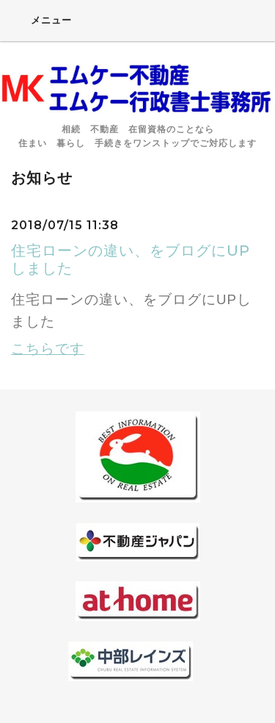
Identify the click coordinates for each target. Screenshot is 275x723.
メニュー (41, 20)
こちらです (47, 348)
